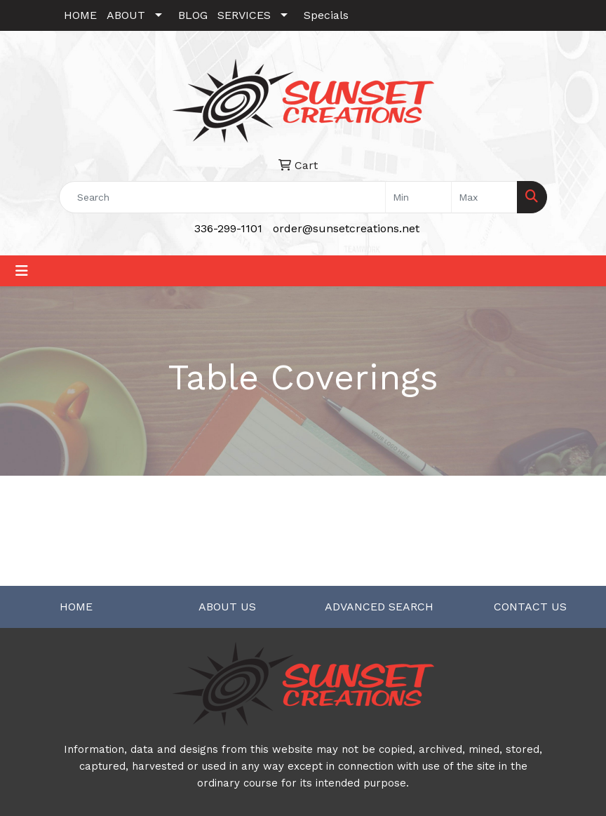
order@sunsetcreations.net (346, 228)
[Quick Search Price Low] (418, 197)
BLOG (193, 15)
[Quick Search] (222, 197)
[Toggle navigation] (21, 271)
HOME (80, 15)
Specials (326, 15)
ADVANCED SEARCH (379, 606)
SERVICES (244, 15)
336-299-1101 (228, 228)
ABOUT (126, 15)
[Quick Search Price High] (484, 197)
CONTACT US (530, 606)
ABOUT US (227, 606)
